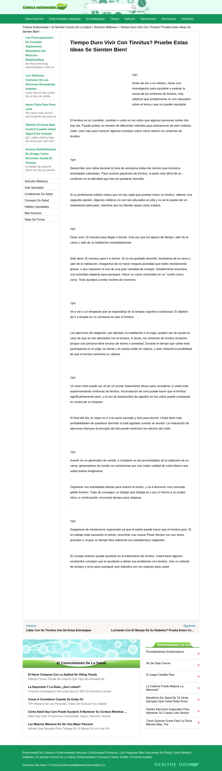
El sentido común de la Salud (71, 27)
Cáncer (114, 18)
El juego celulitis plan (160, 674)
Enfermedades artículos (72, 752)
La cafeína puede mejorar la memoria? (164, 688)
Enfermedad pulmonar (103, 752)
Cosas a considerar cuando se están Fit (55, 699)
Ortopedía (187, 18)
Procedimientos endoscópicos (165, 651)
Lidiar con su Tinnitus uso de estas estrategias (58, 630)
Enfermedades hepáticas (65, 18)
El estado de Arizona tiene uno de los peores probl (40, 170)
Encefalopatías (95, 18)
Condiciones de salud (39, 194)
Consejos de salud (37, 200)
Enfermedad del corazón (39, 752)
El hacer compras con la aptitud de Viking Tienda (62, 674)
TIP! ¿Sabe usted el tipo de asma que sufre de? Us (40, 141)
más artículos (33, 213)
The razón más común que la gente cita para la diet (41, 116)
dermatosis (169, 18)
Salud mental (182, 752)
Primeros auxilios (141, 757)
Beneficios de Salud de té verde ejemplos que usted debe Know (167, 699)
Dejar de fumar (35, 219)
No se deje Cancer (158, 663)
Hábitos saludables (37, 206)
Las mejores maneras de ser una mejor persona (60, 724)
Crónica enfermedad (36, 27)
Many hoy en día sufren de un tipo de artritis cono (40, 96)
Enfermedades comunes (93, 757)
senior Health (119, 757)
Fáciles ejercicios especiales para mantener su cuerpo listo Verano (167, 711)
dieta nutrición (34, 18)
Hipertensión (148, 18)
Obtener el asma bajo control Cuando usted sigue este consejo (41, 129)
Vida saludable (34, 187)
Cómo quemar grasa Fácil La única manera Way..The (169, 722)
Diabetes (28, 757)
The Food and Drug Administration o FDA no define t (40, 67)
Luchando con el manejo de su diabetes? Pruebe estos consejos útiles (153, 630)
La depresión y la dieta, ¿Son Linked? (54, 686)
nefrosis (130, 18)
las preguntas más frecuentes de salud (146, 752)
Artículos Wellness (105, 27)
